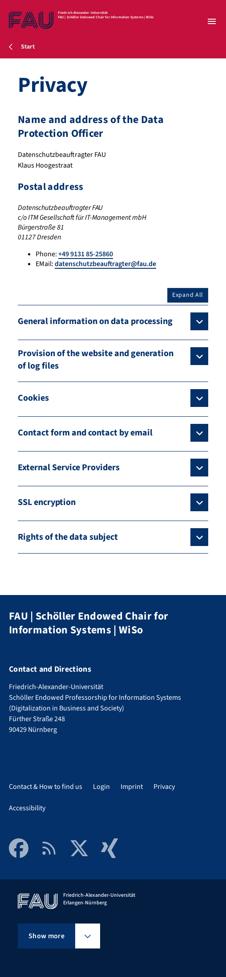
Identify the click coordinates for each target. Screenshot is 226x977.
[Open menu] (212, 21)
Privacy (164, 787)
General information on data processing (95, 321)
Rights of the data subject (68, 537)
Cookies (33, 398)
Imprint (132, 787)
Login (101, 787)
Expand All (187, 295)
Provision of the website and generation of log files (96, 359)
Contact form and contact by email (85, 433)
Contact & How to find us (45, 787)
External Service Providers (69, 467)
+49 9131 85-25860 (85, 254)
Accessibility (27, 808)
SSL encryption (47, 502)
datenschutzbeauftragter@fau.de (105, 264)
